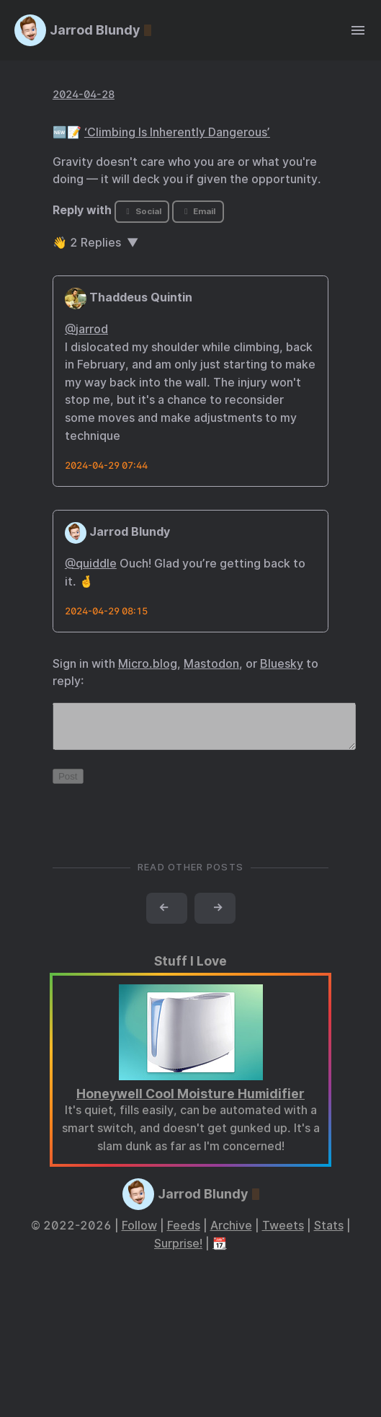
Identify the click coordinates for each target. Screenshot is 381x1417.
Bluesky (281, 664)
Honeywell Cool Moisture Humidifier (190, 1102)
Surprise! (178, 1252)
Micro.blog (147, 664)
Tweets (283, 1234)
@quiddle (91, 563)
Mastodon (211, 664)
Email (198, 211)
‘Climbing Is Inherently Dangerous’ (177, 132)
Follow (139, 1234)
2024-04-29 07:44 (106, 465)
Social (142, 211)
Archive (231, 1234)
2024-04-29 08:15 (106, 611)
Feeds (183, 1234)
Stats (329, 1234)
